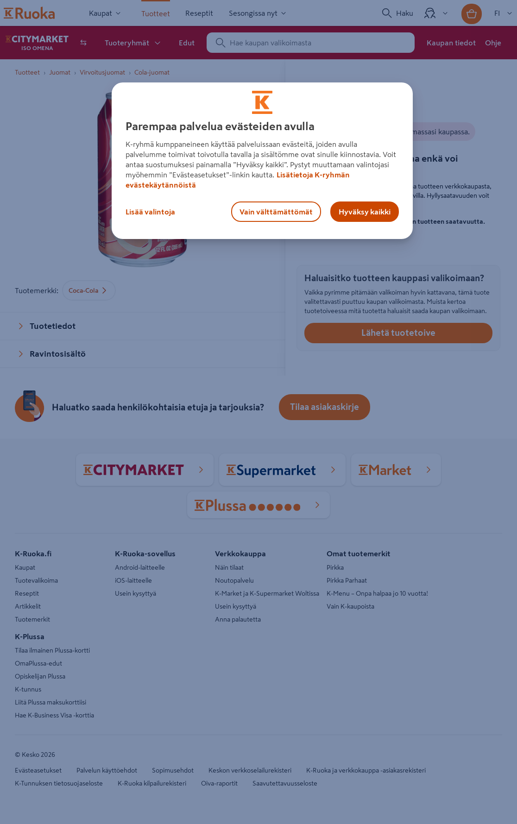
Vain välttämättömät (276, 211)
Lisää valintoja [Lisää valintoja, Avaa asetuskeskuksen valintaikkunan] (150, 211)
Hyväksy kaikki (365, 211)
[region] (262, 160)
